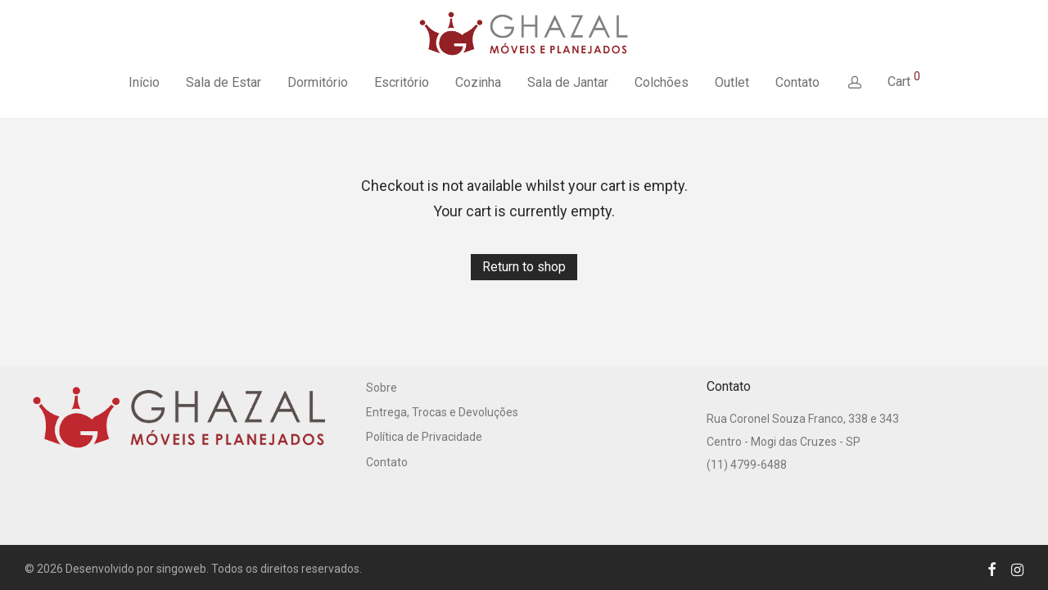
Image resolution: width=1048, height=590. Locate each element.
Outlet (732, 82)
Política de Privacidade (424, 436)
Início (144, 82)
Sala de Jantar (567, 82)
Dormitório (317, 82)
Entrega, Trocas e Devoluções (442, 412)
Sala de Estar (223, 82)
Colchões (662, 82)
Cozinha (478, 82)
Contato (797, 82)
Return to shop (524, 267)
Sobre (381, 387)
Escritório (401, 82)
